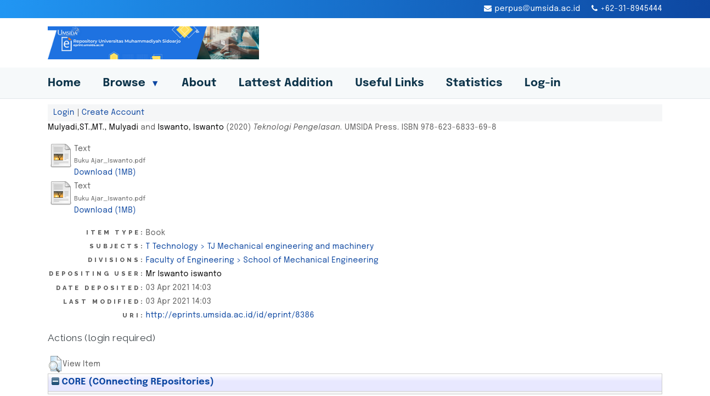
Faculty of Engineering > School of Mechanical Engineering (262, 260)
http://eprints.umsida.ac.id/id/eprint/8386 (230, 315)
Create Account (113, 112)
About (199, 83)
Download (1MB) (105, 172)
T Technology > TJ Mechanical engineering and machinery (260, 246)
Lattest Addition (286, 83)
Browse (131, 83)
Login (64, 112)
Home (64, 83)
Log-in (543, 83)
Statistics (474, 83)
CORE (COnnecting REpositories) (133, 382)
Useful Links (389, 83)
